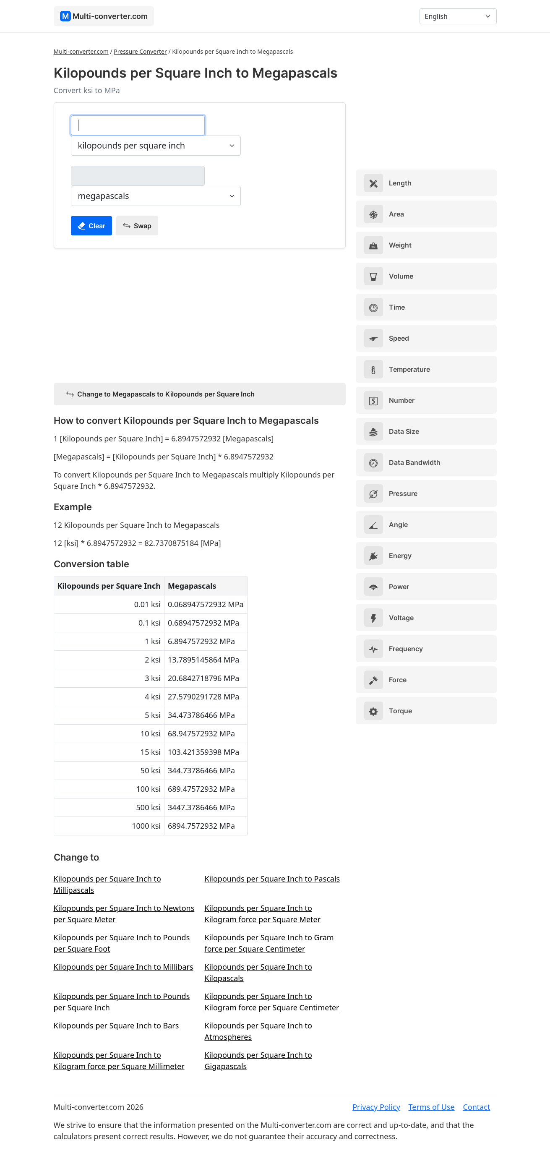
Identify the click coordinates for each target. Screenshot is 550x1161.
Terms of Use (432, 1107)
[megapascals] (138, 176)
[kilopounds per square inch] (138, 125)
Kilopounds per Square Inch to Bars (116, 1025)
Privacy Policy (376, 1107)
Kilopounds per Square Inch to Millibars (123, 967)
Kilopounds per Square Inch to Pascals (272, 879)
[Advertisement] (200, 314)
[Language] (458, 16)
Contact (476, 1107)
